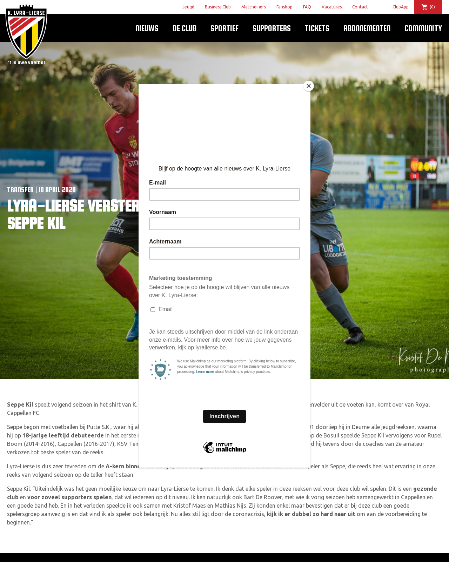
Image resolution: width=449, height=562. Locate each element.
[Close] (308, 86)
